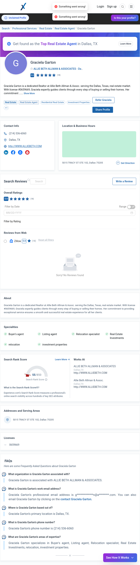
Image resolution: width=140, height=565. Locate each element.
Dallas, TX (14, 139)
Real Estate (45, 28)
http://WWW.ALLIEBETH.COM (25, 146)
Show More (29, 93)
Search (6, 28)
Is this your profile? (125, 17)
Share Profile (102, 109)
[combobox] (37, 181)
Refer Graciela (103, 100)
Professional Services (24, 28)
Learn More (125, 44)
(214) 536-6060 (17, 133)
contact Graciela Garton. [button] (76, 499)
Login (100, 6)
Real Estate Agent (65, 28)
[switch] (131, 207)
